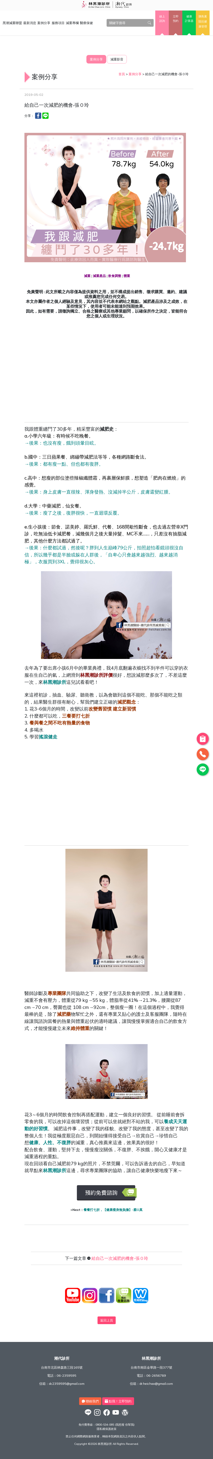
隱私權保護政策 (106, 1429)
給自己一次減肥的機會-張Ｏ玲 (119, 1258)
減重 (87, 276)
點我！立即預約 (118, 1401)
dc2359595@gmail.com (66, 1384)
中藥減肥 (51, 506)
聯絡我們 (90, 1401)
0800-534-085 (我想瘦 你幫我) (114, 1424)
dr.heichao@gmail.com (156, 1384)
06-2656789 (156, 1375)
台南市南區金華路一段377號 (151, 1367)
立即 (175, 19)
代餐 (107, 527)
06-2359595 (66, 1375)
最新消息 (29, 23)
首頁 (122, 74)
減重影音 (116, 59)
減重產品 (99, 276)
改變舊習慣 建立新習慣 (112, 709)
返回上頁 (106, 1320)
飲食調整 (114, 276)
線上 (162, 19)
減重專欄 (72, 23)
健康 (189, 19)
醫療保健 (86, 23)
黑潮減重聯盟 (12, 23)
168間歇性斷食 (132, 527)
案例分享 (43, 23)
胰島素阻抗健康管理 (202, 21)
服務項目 (58, 23)
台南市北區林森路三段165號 (62, 1367)
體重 (127, 276)
